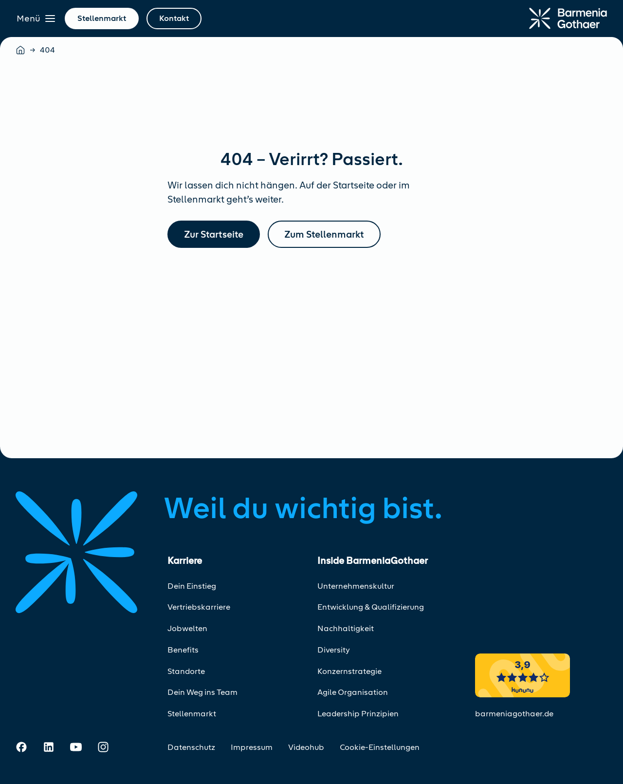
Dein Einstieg (191, 586)
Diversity (333, 649)
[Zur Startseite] (568, 18)
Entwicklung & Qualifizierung (370, 607)
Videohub (306, 747)
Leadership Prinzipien (358, 713)
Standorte (186, 671)
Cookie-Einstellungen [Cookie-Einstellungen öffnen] (380, 747)
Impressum (252, 747)
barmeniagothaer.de (514, 713)
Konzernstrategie (349, 671)
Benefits (183, 649)
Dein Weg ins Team (202, 692)
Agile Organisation (352, 692)
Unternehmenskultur (355, 586)
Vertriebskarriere (198, 607)
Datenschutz (191, 747)
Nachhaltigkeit (345, 628)
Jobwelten (187, 628)
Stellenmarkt (191, 713)
